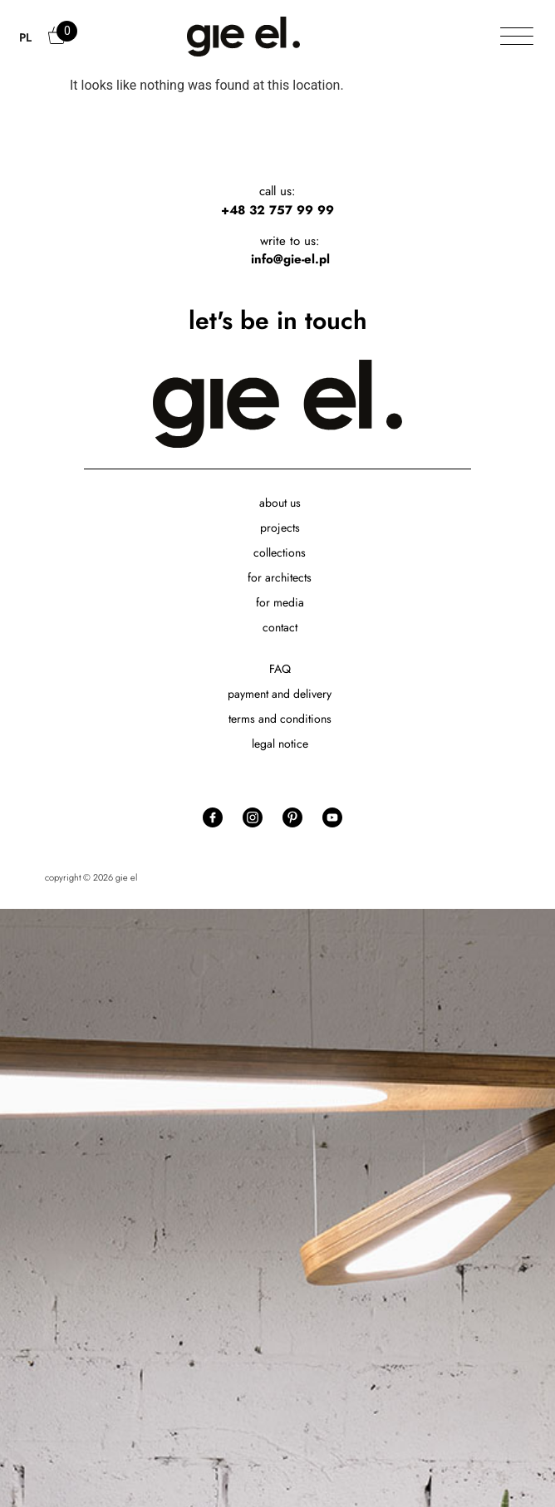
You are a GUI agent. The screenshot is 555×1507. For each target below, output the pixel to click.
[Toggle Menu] (516, 37)
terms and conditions (280, 718)
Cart (58, 43)
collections (279, 552)
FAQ (280, 668)
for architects (280, 577)
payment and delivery (280, 693)
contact (280, 627)
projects (280, 527)
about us (280, 502)
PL (25, 37)
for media (280, 602)
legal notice (280, 743)
